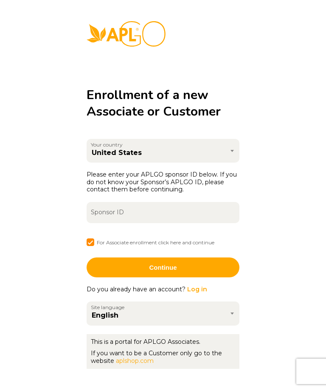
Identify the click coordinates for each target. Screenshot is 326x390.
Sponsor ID (107, 212)
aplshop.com (135, 361)
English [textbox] (105, 315)
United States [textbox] (117, 153)
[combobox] (163, 151)
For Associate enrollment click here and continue (155, 242)
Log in (197, 289)
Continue (163, 267)
